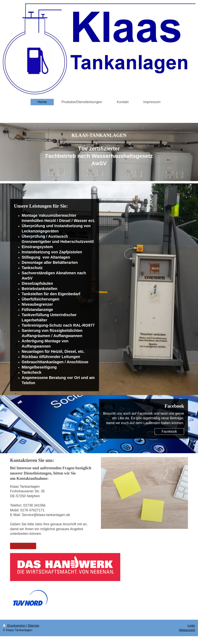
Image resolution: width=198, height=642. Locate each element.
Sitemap (33, 625)
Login (191, 625)
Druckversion (14, 625)
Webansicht (187, 630)
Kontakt (23, 546)
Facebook (169, 431)
